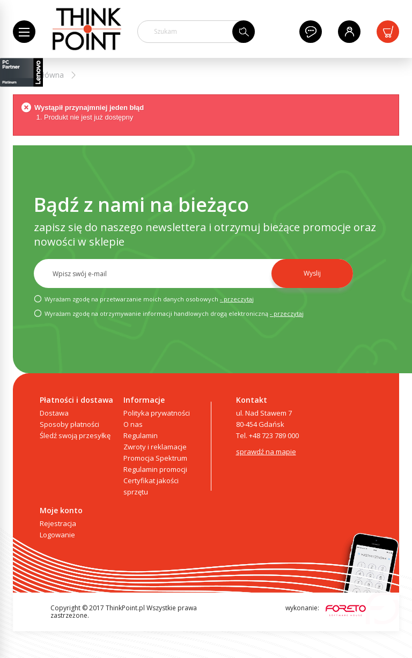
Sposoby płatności (69, 424)
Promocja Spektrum (155, 458)
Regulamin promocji (155, 469)
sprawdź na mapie (266, 451)
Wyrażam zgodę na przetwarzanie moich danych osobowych (144, 298)
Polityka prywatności (156, 413)
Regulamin (140, 435)
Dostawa (54, 413)
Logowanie (57, 534)
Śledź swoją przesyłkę (75, 435)
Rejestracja (58, 523)
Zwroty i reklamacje (155, 447)
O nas (133, 424)
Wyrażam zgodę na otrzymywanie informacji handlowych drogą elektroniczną (169, 313)
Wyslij (312, 273)
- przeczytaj (237, 299)
